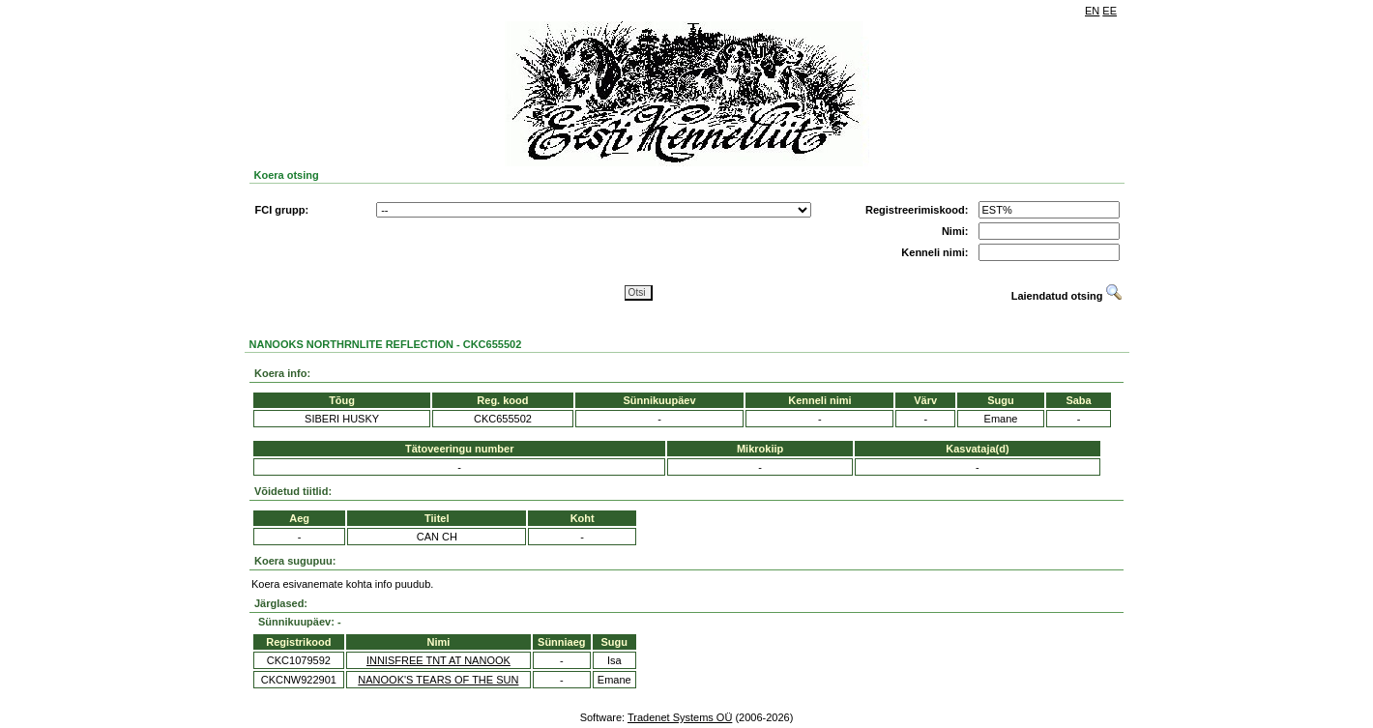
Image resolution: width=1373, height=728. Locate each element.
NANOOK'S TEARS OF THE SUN (438, 679)
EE (1109, 10)
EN (1092, 10)
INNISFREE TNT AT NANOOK (438, 660)
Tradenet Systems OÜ (680, 717)
